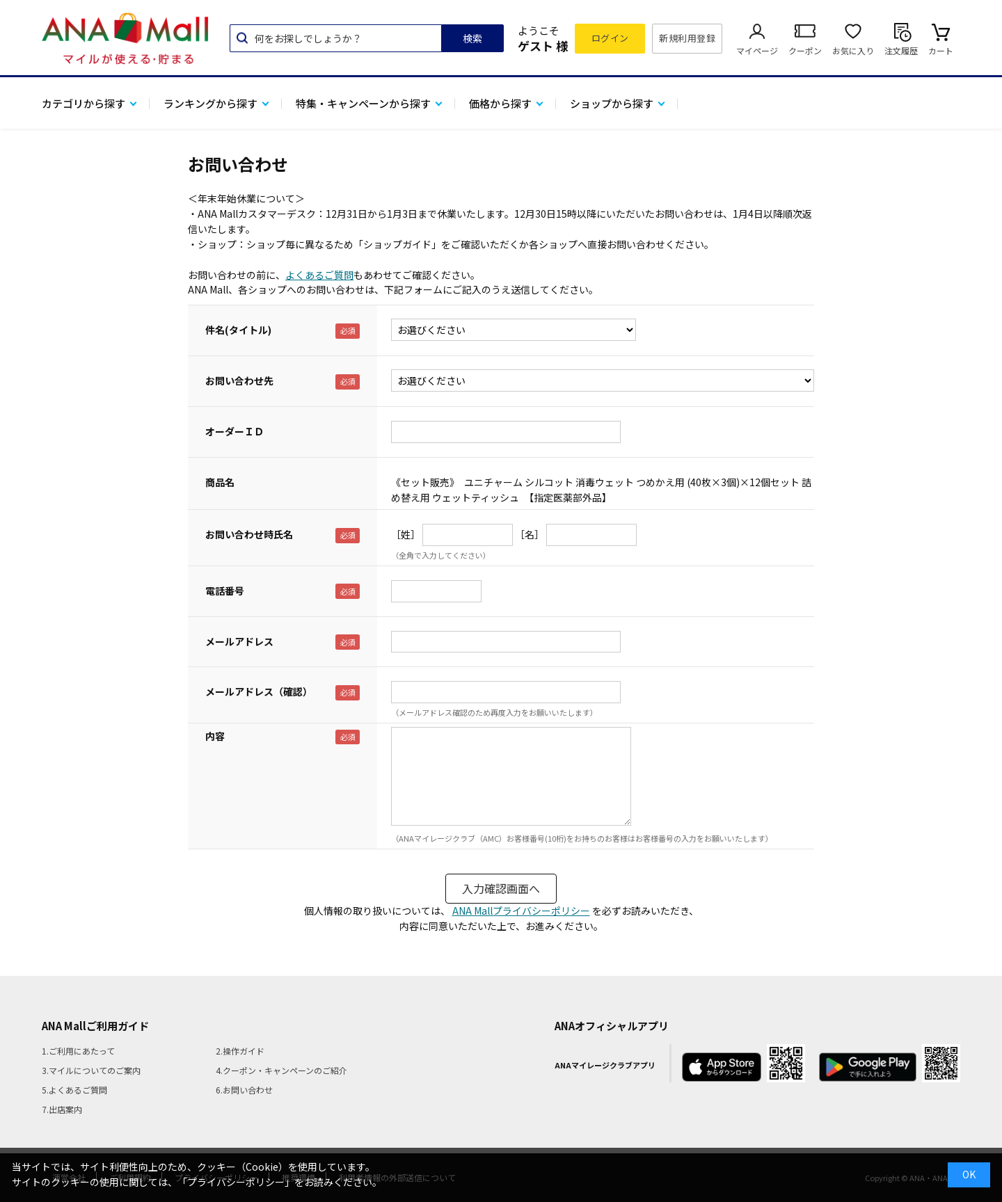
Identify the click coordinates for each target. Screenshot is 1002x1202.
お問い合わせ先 (239, 380)
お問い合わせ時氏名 (249, 534)
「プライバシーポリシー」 (235, 1182)
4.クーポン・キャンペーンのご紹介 (281, 1070)
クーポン (805, 50)
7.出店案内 (62, 1109)
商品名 (219, 482)
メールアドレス (239, 641)
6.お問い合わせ (244, 1090)
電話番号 (224, 591)
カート (940, 50)
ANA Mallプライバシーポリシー (521, 910)
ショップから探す (611, 103)
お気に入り (853, 50)
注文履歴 (901, 50)
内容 (215, 736)
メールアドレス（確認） (258, 691)
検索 (472, 38)
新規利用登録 (687, 38)
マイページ (757, 50)
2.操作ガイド (240, 1051)
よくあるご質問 (319, 275)
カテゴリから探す (83, 103)
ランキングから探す (210, 103)
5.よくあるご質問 (74, 1090)
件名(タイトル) (238, 330)
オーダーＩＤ (234, 431)
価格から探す (500, 103)
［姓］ (405, 534)
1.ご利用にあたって (78, 1051)
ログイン (610, 38)
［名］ (529, 534)
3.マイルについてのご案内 (91, 1070)
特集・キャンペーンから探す (363, 103)
